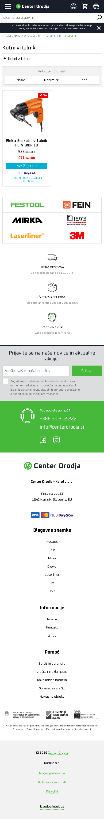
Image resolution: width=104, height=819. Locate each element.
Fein (52, 550)
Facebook (43, 439)
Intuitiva (52, 806)
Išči (99, 17)
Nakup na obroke (52, 696)
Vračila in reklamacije (52, 671)
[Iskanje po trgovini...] (47, 17)
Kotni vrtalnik (47, 36)
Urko (52, 591)
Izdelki (6, 36)
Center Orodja (58, 752)
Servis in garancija (52, 663)
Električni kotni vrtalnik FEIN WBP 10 (26, 143)
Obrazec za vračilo (52, 688)
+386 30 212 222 (58, 419)
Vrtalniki (29, 36)
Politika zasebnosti (52, 782)
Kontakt (52, 627)
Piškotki (52, 791)
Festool (52, 541)
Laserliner (52, 574)
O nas (52, 635)
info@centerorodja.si (62, 427)
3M (52, 583)
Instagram (56, 439)
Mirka (52, 558)
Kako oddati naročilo (52, 680)
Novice (52, 619)
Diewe (52, 566)
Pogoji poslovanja (52, 773)
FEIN (17, 36)
